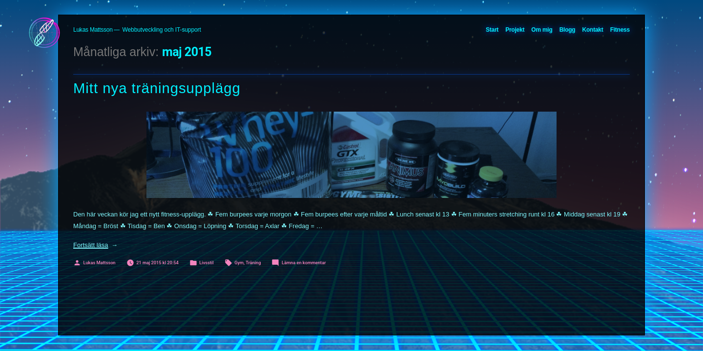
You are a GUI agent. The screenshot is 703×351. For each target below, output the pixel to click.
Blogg (567, 29)
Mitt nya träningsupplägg (157, 88)
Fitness (620, 29)
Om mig (541, 29)
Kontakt (592, 29)
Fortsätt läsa (95, 245)
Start (492, 29)
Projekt (514, 29)
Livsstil (206, 262)
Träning (253, 262)
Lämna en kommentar (304, 262)
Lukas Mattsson (93, 29)
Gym (239, 262)
